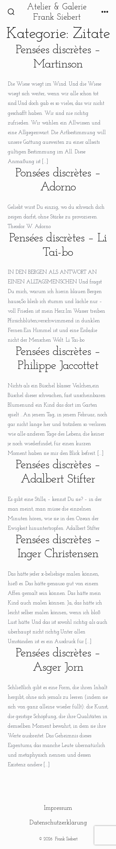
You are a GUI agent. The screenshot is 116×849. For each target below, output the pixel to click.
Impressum (58, 808)
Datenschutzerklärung (58, 822)
